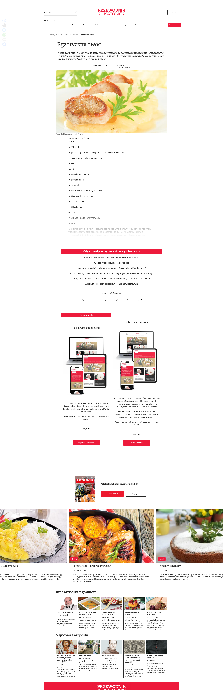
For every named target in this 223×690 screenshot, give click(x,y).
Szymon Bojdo (129, 665)
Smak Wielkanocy (170, 565)
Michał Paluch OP (85, 658)
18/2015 (134, 484)
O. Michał (163, 570)
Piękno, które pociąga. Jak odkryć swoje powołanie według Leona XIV (66, 658)
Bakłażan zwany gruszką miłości (109, 613)
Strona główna (54, 35)
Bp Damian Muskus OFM (110, 658)
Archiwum (136, 494)
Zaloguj (173, 12)
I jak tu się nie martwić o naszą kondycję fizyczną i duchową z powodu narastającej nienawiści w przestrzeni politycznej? (66, 621)
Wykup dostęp (137, 442)
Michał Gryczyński (101, 65)
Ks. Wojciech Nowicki (63, 665)
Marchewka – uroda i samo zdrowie (88, 613)
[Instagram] (54, 20)
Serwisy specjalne (112, 25)
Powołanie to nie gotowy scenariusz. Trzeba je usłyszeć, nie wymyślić (134, 658)
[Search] (44, 12)
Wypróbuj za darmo (86, 442)
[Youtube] (45, 20)
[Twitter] (51, 20)
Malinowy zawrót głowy (132, 613)
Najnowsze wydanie (131, 25)
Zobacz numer (112, 494)
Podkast (146, 25)
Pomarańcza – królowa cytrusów (92, 565)
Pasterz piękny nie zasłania (155, 656)
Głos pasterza (85, 655)
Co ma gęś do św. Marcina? (154, 613)
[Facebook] (47, 20)
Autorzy (98, 25)
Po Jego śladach (108, 655)
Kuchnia (74, 35)
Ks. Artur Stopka (152, 660)
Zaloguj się (116, 293)
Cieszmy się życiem (65, 612)
